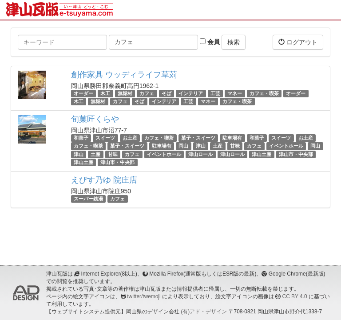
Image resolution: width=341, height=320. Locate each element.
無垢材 (125, 93)
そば (166, 93)
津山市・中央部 (296, 154)
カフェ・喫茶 (264, 93)
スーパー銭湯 (88, 198)
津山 (201, 146)
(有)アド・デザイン (204, 311)
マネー (234, 93)
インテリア (190, 93)
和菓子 (81, 137)
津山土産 (261, 154)
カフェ (146, 93)
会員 (210, 41)
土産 (217, 146)
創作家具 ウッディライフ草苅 (124, 74)
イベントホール (286, 146)
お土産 (130, 137)
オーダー (83, 93)
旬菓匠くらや (95, 119)
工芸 (215, 93)
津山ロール (200, 154)
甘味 (235, 146)
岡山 (183, 146)
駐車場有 (232, 137)
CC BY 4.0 (294, 296)
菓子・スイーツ (198, 137)
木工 (105, 93)
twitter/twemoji (143, 296)
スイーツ (105, 137)
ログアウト (297, 42)
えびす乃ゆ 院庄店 (104, 180)
